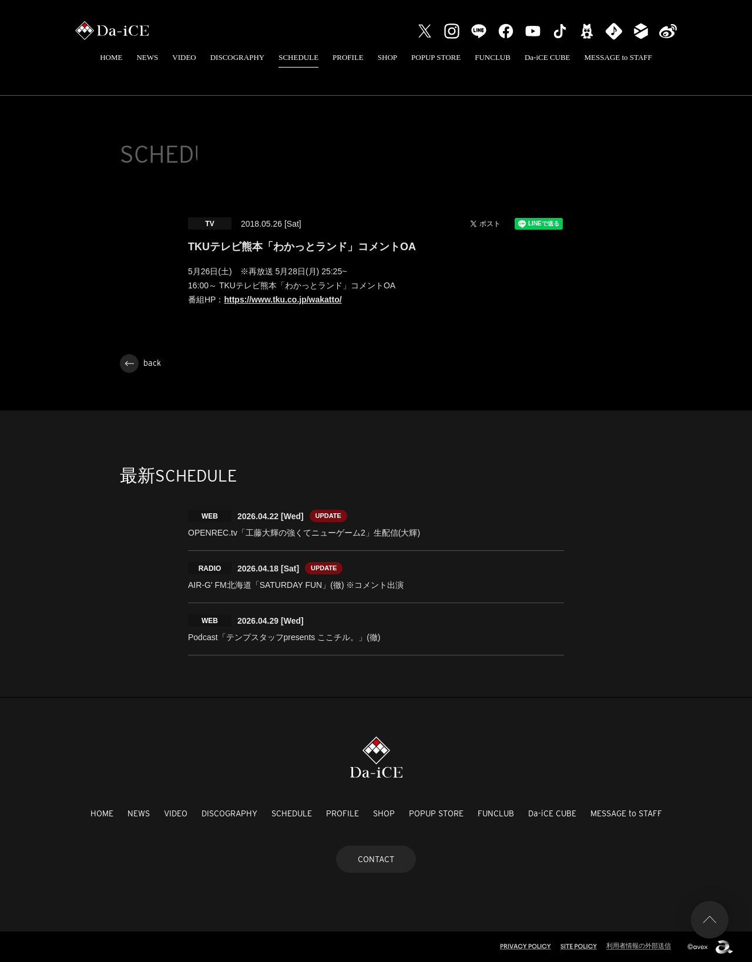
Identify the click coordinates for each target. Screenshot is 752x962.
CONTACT (376, 859)
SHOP (387, 57)
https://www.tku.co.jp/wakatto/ (282, 299)
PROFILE (348, 57)
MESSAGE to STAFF (618, 57)
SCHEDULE (298, 57)
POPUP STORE (436, 57)
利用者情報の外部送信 (638, 945)
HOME (111, 57)
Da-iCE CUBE (547, 57)
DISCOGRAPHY (237, 57)
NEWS (147, 57)
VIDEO (184, 57)
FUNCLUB (493, 57)
